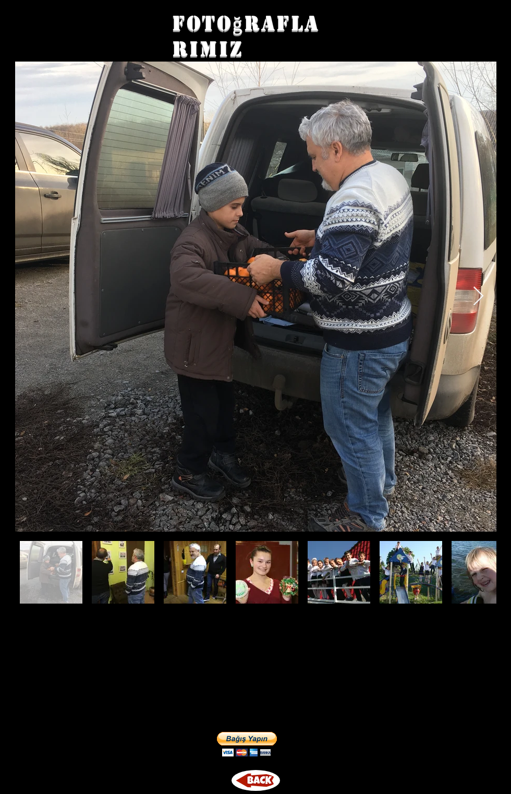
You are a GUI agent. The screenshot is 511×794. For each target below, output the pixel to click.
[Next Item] (478, 296)
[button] (247, 744)
